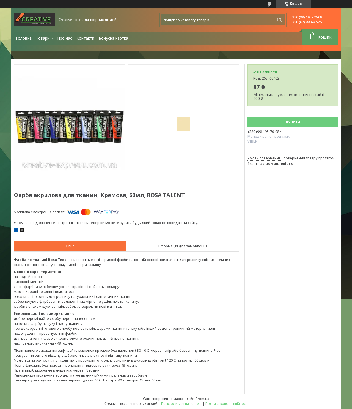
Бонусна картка (113, 38)
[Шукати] (279, 19)
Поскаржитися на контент (181, 403)
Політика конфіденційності (226, 403)
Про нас (64, 38)
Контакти (85, 38)
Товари (43, 38)
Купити (293, 122)
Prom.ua (202, 398)
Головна (24, 38)
